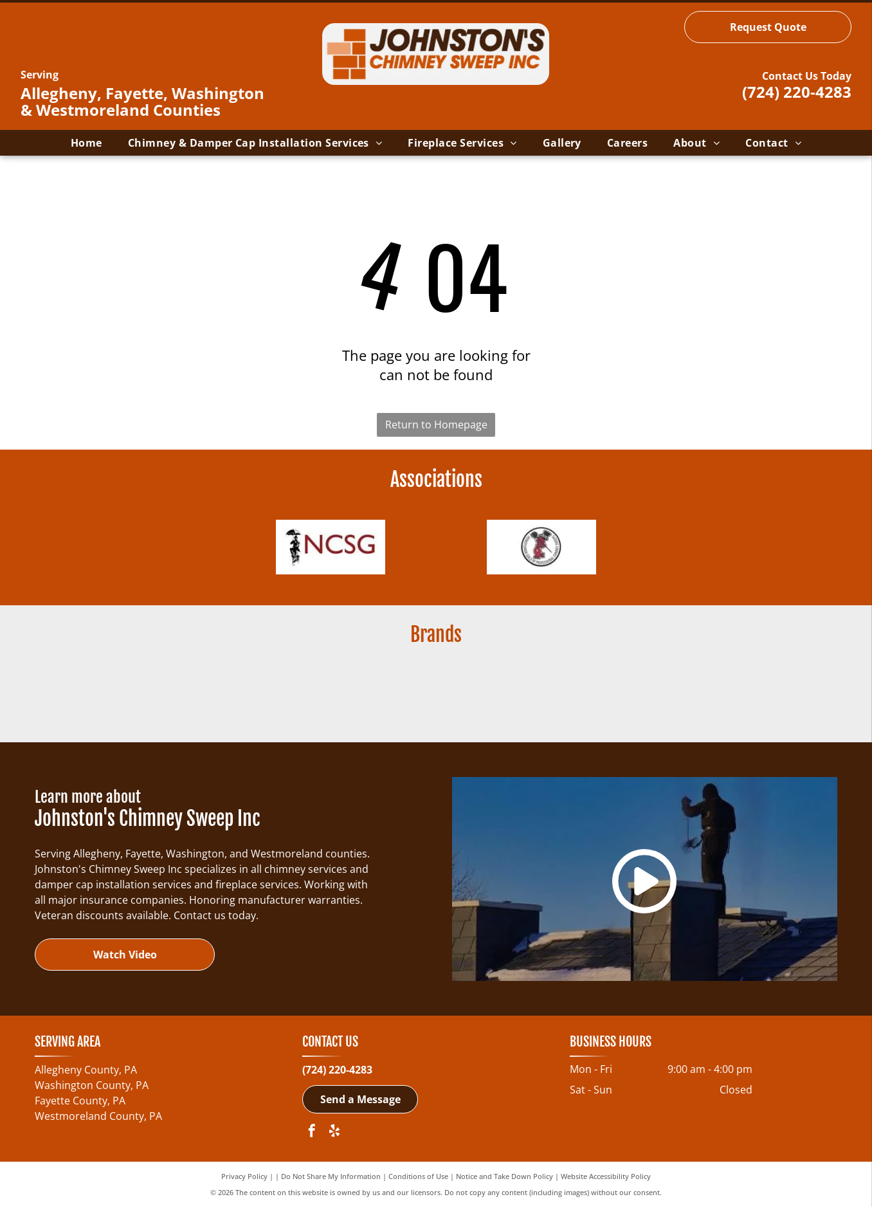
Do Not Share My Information (331, 1195)
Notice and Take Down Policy (504, 1195)
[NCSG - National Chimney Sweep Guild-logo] (330, 552)
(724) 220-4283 (796, 91)
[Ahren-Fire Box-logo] (436, 707)
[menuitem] (86, 143)
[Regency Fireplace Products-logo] (310, 707)
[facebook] (312, 1151)
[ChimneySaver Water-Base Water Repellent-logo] (562, 707)
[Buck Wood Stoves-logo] (184, 707)
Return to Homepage (436, 424)
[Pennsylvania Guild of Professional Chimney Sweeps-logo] (541, 552)
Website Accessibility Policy (606, 1195)
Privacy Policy (244, 1195)
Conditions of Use (418, 1195)
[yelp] (334, 1151)
